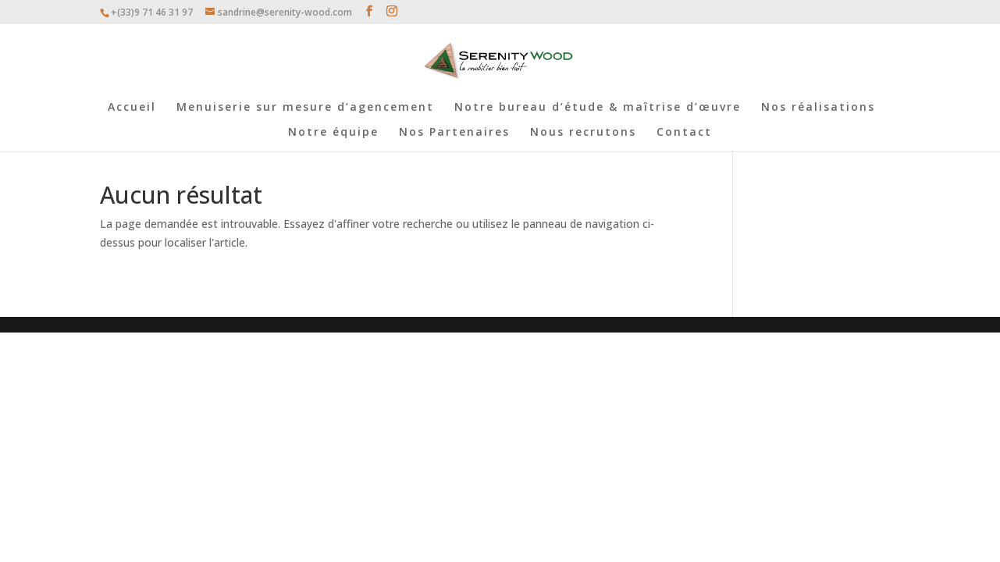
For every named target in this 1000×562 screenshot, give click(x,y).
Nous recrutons (583, 132)
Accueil (132, 107)
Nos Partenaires (454, 132)
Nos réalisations (818, 107)
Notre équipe (333, 132)
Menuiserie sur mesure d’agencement (305, 107)
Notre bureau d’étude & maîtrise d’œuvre (597, 107)
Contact (684, 132)
